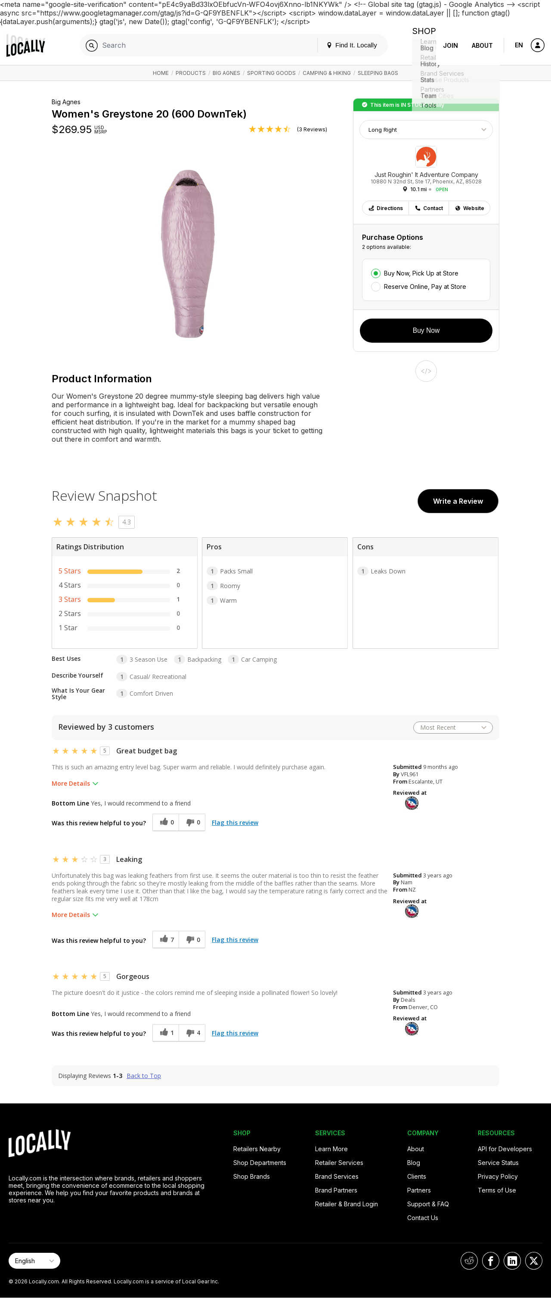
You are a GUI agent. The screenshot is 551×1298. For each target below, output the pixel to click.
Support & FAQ (428, 1204)
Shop (420, 45)
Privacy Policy (498, 1176)
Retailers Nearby (257, 1148)
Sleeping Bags (378, 73)
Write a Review (458, 501)
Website (469, 208)
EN (519, 45)
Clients (416, 1176)
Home (161, 73)
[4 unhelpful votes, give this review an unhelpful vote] (192, 1033)
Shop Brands (251, 1176)
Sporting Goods (271, 73)
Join (450, 45)
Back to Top (144, 1076)
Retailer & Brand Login (346, 1204)
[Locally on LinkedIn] (512, 1261)
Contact (429, 208)
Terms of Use (497, 1190)
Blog (413, 1162)
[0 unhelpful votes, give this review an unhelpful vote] (192, 822)
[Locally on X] (533, 1261)
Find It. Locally (344, 45)
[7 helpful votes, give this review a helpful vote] (165, 939)
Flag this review (235, 822)
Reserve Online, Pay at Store (425, 286)
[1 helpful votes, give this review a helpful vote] (165, 1033)
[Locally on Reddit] (469, 1261)
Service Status (498, 1162)
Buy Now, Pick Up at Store (421, 273)
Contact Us (422, 1217)
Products (191, 73)
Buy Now (426, 330)
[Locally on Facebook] (490, 1261)
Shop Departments (259, 1162)
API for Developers (505, 1148)
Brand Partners (336, 1190)
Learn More (331, 1148)
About (482, 45)
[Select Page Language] (34, 1261)
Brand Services (337, 1176)
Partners (419, 1190)
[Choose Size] (426, 129)
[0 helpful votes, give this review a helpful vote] (165, 822)
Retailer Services (339, 1162)
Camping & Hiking (327, 73)
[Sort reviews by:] (453, 728)
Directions (385, 208)
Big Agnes (226, 73)
